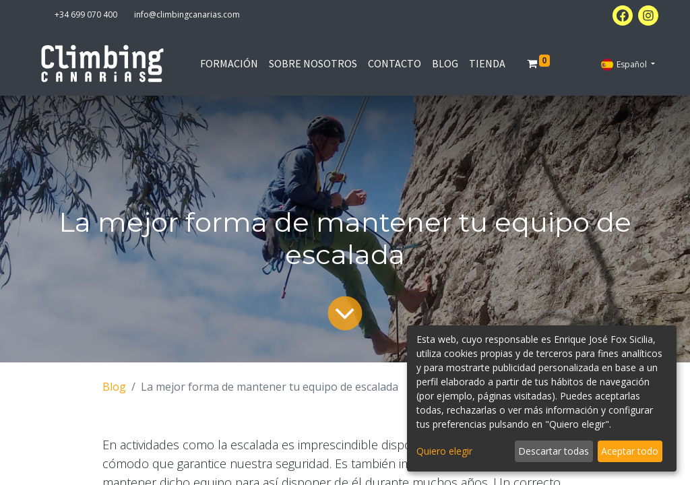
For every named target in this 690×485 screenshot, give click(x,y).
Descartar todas (553, 451)
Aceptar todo (629, 451)
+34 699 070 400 (86, 14)
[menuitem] (229, 63)
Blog (114, 386)
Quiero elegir (444, 451)
